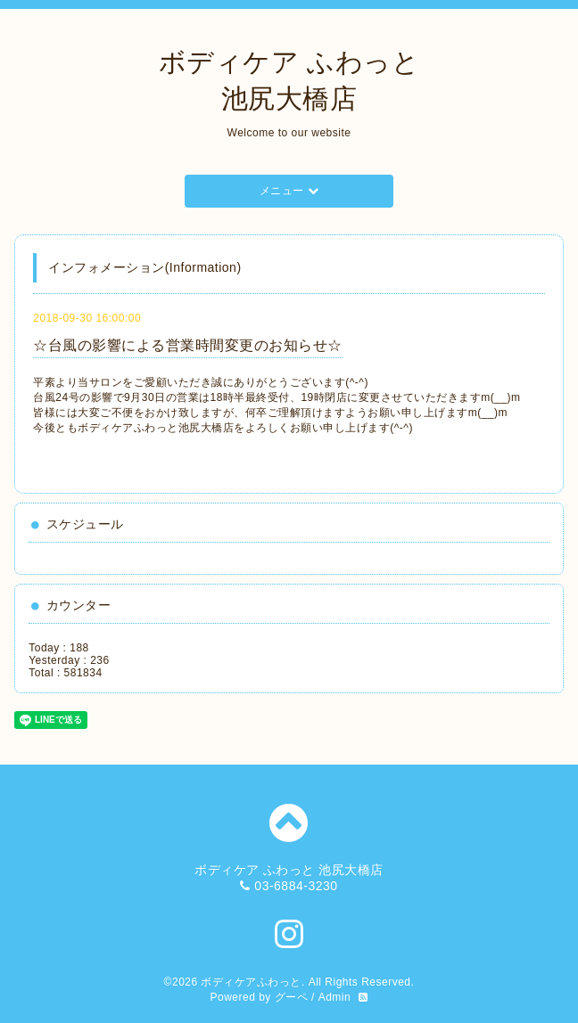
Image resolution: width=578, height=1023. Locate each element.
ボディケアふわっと (251, 982)
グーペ (292, 997)
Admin (334, 997)
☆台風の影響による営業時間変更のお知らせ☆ (188, 345)
